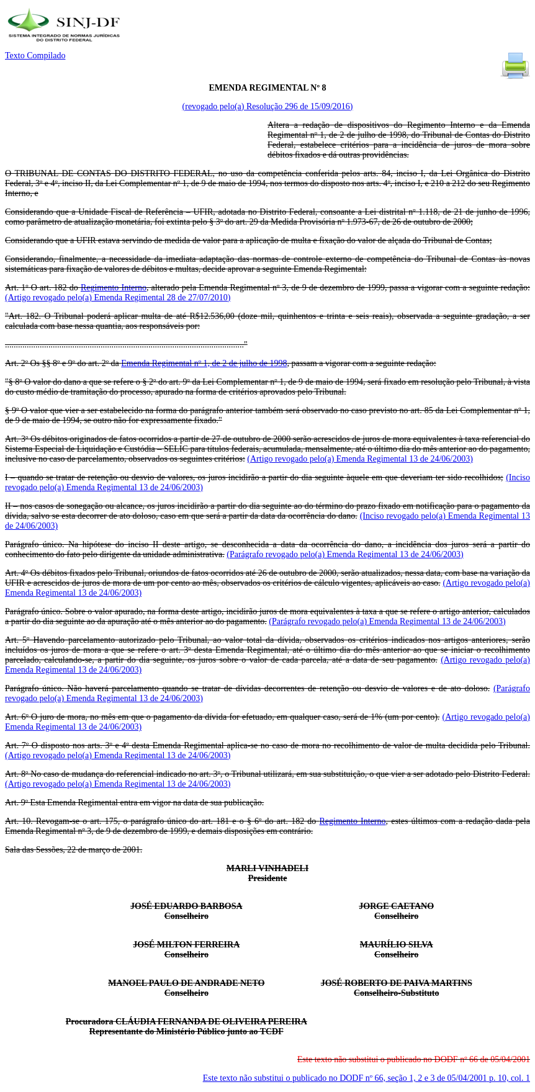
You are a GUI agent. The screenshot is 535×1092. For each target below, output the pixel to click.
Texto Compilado (35, 55)
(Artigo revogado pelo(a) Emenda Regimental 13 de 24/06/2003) (360, 458)
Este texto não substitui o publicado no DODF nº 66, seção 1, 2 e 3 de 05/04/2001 (366, 1078)
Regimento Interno (113, 287)
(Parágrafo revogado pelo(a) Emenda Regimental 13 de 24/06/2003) (345, 554)
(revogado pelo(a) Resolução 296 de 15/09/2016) (267, 106)
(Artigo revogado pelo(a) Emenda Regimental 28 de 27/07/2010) (118, 297)
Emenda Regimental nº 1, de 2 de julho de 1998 (204, 363)
